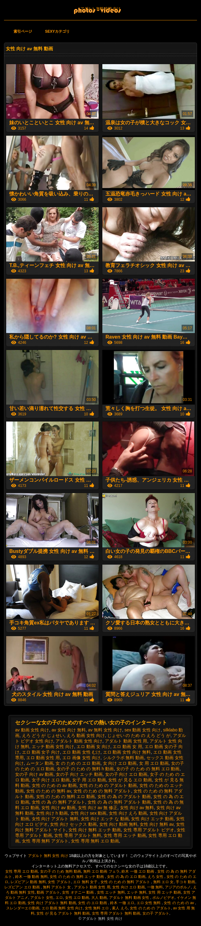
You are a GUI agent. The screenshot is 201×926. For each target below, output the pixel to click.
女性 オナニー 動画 (78, 892)
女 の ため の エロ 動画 (77, 763)
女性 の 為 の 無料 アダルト (58, 802)
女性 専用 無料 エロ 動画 (95, 840)
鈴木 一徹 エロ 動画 (138, 871)
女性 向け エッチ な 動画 (105, 818)
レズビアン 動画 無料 (28, 882)
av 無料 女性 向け (105, 729)
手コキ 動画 (185, 882)
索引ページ (23, 31)
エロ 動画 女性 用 (43, 757)
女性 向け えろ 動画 (128, 813)
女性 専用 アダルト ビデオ (148, 829)
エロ (59, 897)
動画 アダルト (48, 892)
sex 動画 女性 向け (143, 729)
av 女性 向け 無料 (68, 729)
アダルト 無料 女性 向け (100, 8)
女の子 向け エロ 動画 (126, 774)
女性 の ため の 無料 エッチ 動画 (77, 877)
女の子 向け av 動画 (34, 774)
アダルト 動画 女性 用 (126, 741)
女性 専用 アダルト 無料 (77, 835)
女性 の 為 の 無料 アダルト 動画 (119, 802)
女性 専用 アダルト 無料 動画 (116, 913)
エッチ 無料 (136, 892)
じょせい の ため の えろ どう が (138, 735)
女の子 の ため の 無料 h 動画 (85, 768)
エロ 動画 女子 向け (41, 752)
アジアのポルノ (178, 887)
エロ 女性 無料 (149, 903)
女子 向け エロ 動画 (51, 779)
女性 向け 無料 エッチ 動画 (94, 829)
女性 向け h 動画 (52, 813)
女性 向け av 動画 (58, 807)
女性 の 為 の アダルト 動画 (124, 796)
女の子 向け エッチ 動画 (79, 774)
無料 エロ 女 (163, 882)
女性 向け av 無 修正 (97, 807)
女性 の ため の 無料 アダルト (102, 790)
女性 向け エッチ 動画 (152, 818)
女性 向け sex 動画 (88, 813)
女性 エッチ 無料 (111, 892)
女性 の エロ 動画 (93, 903)
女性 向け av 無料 (137, 807)
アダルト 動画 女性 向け (78, 741)
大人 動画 (99, 897)
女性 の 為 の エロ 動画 (126, 877)
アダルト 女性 (41, 897)
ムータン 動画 (39, 763)
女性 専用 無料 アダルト (45, 840)
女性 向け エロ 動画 (128, 887)
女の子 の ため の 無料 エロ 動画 (147, 768)
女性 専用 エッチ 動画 (125, 835)
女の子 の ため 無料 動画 (60, 871)
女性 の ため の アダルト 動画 (108, 785)
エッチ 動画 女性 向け (53, 746)
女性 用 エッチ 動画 (164, 892)
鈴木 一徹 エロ (122, 903)
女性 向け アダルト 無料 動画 (51, 903)
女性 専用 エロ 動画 (21, 871)
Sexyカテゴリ (57, 31)
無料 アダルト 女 (57, 887)
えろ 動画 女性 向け (86, 735)
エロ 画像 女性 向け (81, 757)
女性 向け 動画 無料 (118, 824)
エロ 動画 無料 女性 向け (62, 908)
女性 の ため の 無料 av (48, 790)
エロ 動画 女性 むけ (81, 752)
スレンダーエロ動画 (22, 908)
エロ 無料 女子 (85, 882)
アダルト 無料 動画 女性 (129, 897)
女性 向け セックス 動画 (73, 824)
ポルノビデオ (163, 897)
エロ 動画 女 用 (127, 746)
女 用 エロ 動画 (154, 763)
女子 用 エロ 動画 (89, 779)
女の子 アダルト (155, 913)
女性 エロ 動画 (77, 897)
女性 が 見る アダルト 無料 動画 (63, 913)
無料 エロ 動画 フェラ (101, 871)
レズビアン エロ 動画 (22, 887)
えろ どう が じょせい (43, 735)
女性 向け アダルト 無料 (55, 818)
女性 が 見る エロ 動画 (130, 779)
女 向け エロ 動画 (120, 763)
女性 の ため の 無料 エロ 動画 (65, 796)
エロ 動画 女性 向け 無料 (127, 752)
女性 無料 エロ (97, 908)
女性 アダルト (59, 882)
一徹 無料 (155, 887)
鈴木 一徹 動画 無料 (31, 877)
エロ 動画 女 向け (93, 746)
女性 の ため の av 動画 (54, 785)
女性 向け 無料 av (156, 824)
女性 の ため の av (179, 903)
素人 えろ (120, 908)
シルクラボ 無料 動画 (123, 757)
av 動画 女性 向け (32, 729)
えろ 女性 (156, 877)
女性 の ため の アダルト (150, 908)
